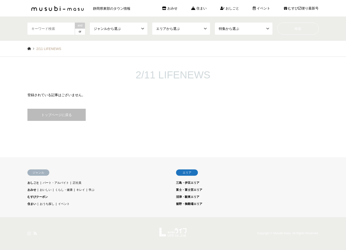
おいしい (45, 190)
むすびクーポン (37, 197)
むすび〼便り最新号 (301, 8)
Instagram (29, 233)
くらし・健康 (64, 190)
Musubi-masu (282, 233)
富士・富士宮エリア (189, 190)
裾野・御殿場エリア (189, 204)
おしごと (229, 8)
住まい (199, 8)
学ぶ (91, 190)
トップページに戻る (56, 115)
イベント (261, 8)
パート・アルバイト (56, 182)
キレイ (80, 190)
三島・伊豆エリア (187, 182)
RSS (35, 233)
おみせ (169, 8)
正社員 (77, 182)
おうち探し (47, 204)
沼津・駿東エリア (187, 197)
